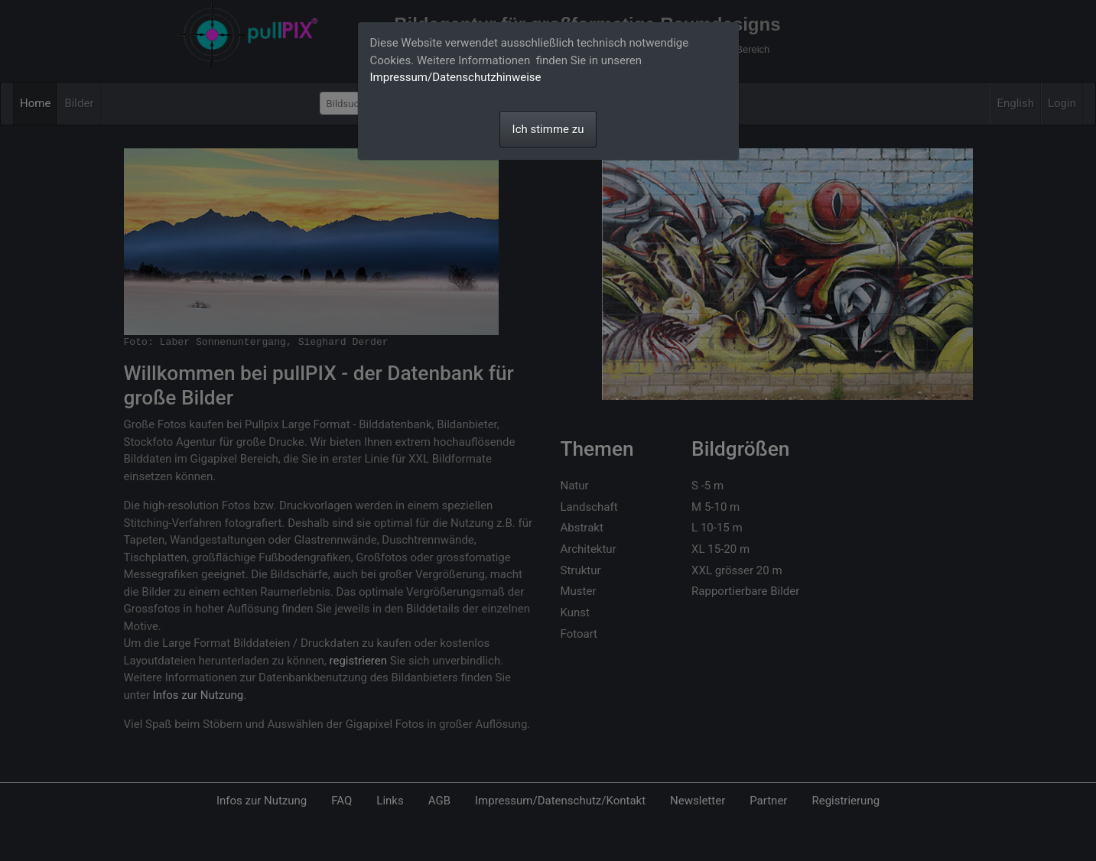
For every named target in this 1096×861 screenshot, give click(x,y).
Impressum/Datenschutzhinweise (455, 77)
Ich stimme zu (548, 129)
